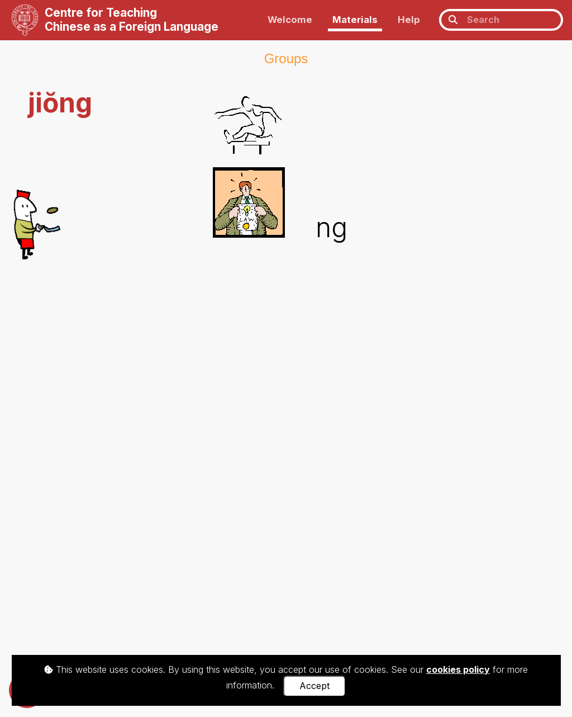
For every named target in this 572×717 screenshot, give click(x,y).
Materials (355, 19)
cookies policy (458, 669)
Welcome (290, 19)
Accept (314, 685)
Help (409, 19)
